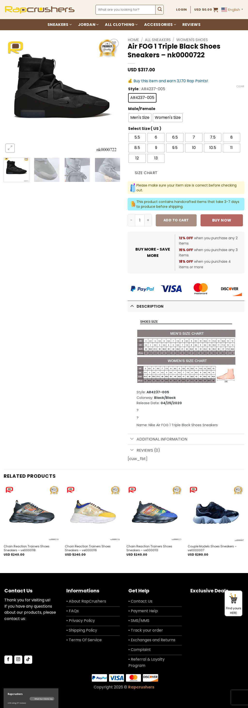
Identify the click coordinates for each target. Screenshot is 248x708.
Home (133, 40)
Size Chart (146, 173)
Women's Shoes (192, 40)
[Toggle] (132, 306)
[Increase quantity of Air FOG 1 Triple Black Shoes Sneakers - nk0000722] (148, 220)
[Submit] (159, 10)
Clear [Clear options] (240, 86)
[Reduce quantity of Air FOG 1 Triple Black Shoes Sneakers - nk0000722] (131, 220)
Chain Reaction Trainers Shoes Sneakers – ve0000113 (149, 548)
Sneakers (59, 24)
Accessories (160, 24)
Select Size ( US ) (144, 129)
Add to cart (176, 220)
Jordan (88, 24)
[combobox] (125, 10)
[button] (206, 9)
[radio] (142, 98)
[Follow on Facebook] (8, 660)
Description (145, 306)
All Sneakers (158, 40)
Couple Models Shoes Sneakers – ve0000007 (212, 548)
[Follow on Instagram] (18, 660)
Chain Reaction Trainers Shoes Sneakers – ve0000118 (26, 548)
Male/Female (141, 109)
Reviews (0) (144, 450)
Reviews (191, 24)
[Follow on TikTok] (28, 660)
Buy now (221, 220)
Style (133, 89)
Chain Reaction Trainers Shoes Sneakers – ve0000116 (88, 548)
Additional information (157, 439)
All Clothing (121, 24)
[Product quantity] (140, 220)
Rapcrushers (141, 687)
